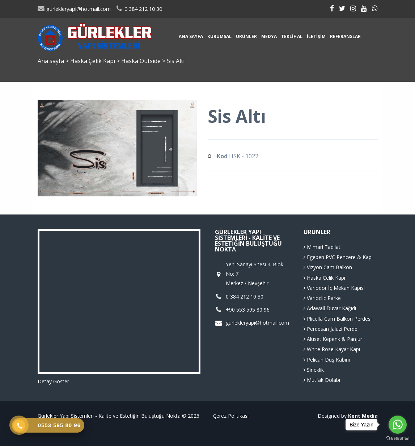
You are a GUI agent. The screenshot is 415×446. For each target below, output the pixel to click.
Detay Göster (53, 381)
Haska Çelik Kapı (93, 61)
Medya (269, 36)
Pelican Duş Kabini (327, 359)
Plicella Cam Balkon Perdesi (338, 318)
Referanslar (345, 36)
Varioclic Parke (322, 298)
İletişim (316, 36)
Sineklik (314, 369)
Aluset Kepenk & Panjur (333, 338)
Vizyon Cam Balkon (328, 267)
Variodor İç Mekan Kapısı (334, 287)
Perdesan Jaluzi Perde (330, 328)
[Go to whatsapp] (398, 425)
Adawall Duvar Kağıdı (330, 308)
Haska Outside (141, 61)
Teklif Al (291, 36)
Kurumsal (219, 36)
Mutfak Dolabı (322, 379)
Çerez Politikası (231, 415)
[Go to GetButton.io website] (397, 438)
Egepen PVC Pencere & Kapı (338, 257)
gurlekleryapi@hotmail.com (74, 8)
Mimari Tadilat (322, 246)
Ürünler (246, 36)
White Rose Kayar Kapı (332, 349)
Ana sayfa (191, 36)
